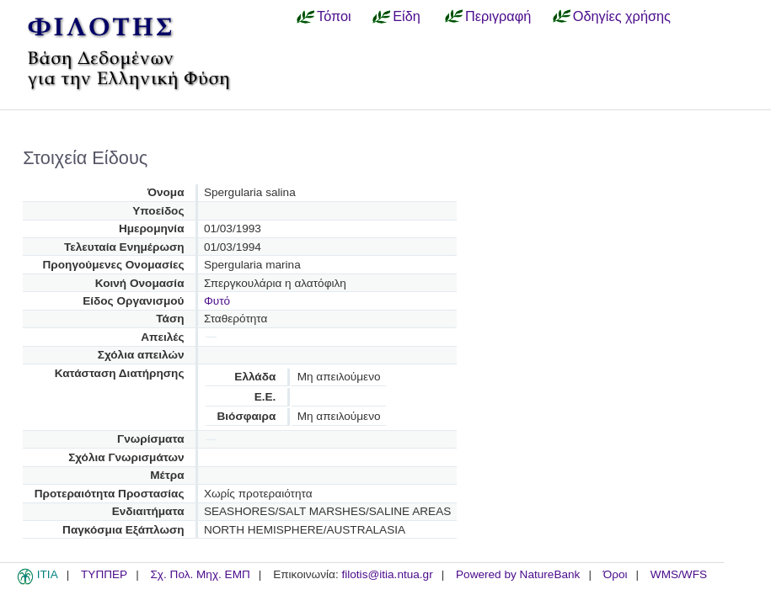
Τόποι (334, 16)
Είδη (406, 16)
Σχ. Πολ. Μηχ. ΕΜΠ (199, 574)
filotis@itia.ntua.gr (386, 574)
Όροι (615, 574)
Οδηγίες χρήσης (622, 16)
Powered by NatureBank (518, 574)
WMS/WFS (679, 574)
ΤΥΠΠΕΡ (104, 574)
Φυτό (217, 301)
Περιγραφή (498, 16)
